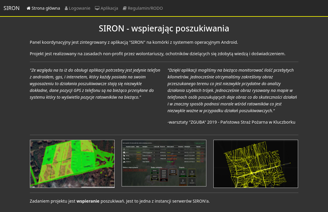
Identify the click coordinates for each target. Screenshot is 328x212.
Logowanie (77, 8)
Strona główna (43, 8)
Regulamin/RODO (143, 8)
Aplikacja (106, 8)
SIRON (12, 7)
